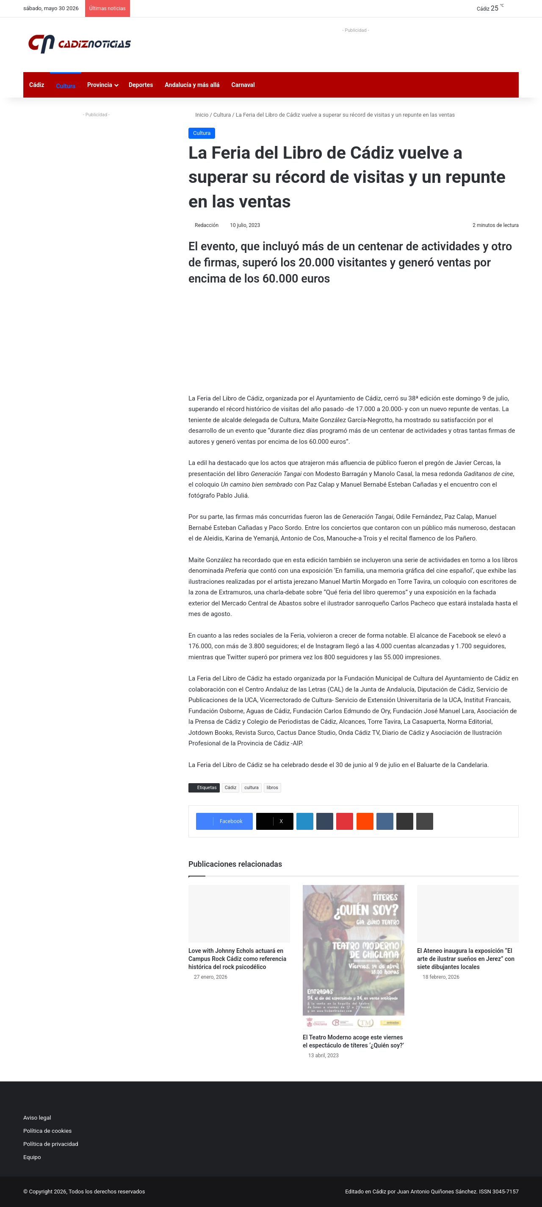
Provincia (99, 84)
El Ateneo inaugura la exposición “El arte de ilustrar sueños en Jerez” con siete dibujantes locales (465, 958)
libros (272, 787)
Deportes (141, 84)
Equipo (32, 1157)
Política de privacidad (50, 1143)
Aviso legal (37, 1117)
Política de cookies (47, 1130)
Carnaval (243, 84)
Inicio (198, 115)
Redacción (206, 225)
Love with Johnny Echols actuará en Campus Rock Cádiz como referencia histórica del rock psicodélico (237, 958)
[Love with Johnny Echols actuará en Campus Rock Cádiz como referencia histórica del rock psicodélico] (239, 913)
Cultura (65, 86)
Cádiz (36, 84)
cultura (251, 787)
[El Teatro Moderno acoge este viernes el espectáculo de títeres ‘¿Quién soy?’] (353, 957)
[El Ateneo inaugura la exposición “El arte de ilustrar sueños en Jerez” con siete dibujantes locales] (468, 913)
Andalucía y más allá (192, 84)
